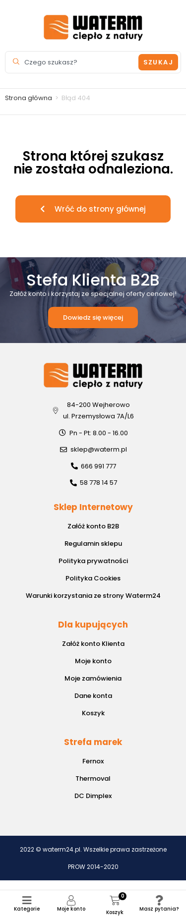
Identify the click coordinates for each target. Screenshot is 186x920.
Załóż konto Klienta (93, 643)
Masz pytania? (159, 909)
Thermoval (93, 778)
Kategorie (27, 909)
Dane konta (93, 695)
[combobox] (73, 62)
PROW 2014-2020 (93, 866)
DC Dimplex (93, 796)
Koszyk (93, 713)
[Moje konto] (71, 900)
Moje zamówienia (93, 678)
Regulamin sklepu (93, 543)
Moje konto (71, 909)
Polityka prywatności (93, 561)
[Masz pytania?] (159, 900)
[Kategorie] (27, 900)
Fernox (93, 761)
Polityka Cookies (93, 578)
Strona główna (28, 98)
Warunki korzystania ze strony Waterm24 (93, 595)
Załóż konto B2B (93, 526)
